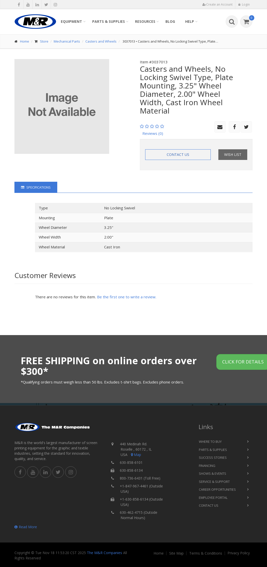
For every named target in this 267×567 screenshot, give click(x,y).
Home (24, 41)
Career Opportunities (217, 489)
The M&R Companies (104, 552)
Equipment (71, 21)
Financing (207, 465)
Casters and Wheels (101, 41)
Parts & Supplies (108, 21)
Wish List (232, 154)
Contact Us (178, 154)
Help (189, 21)
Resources (145, 21)
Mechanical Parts (67, 41)
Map (135, 454)
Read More (25, 526)
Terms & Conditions (205, 553)
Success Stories (213, 457)
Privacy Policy (238, 553)
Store (44, 41)
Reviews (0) (152, 133)
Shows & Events (212, 473)
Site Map (176, 553)
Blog (170, 21)
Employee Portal (213, 497)
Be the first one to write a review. (126, 296)
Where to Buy (210, 441)
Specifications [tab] (36, 187)
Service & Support (214, 481)
